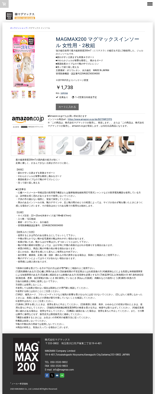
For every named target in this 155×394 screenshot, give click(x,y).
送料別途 (64, 93)
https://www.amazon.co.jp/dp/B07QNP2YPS (90, 119)
